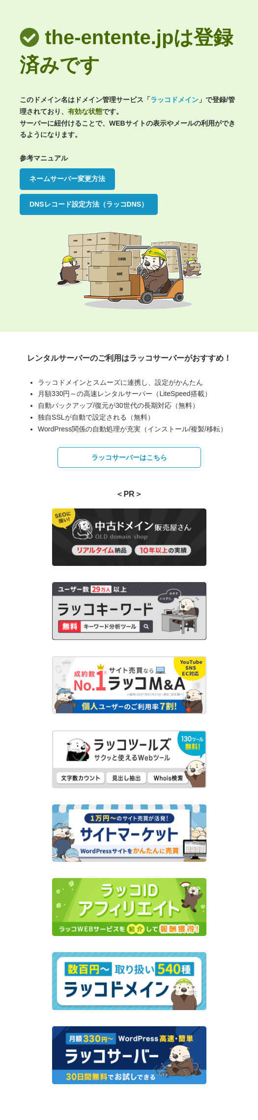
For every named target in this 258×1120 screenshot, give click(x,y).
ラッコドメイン (174, 100)
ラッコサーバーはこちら (129, 457)
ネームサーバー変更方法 (67, 179)
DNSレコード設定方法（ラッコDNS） (88, 204)
